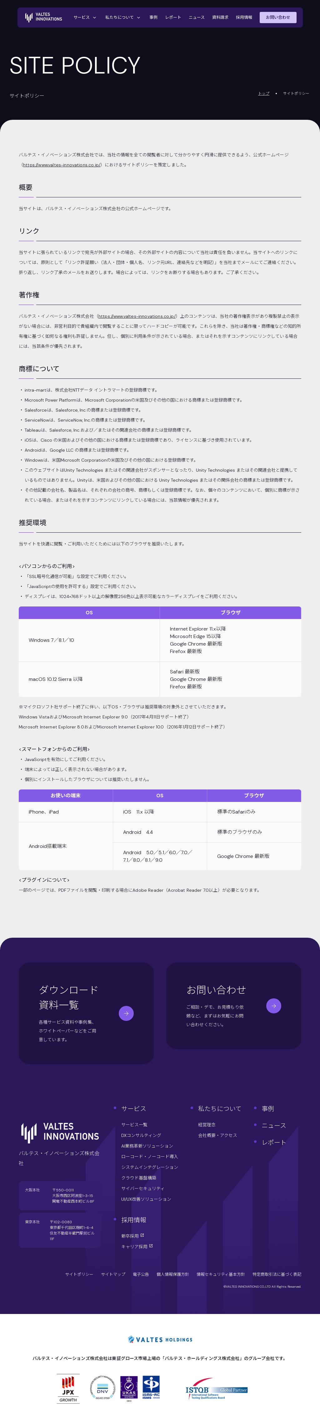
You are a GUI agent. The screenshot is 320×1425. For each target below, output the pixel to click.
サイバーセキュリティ (143, 1188)
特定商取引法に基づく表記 (276, 1274)
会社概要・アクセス (217, 1135)
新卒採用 (132, 1236)
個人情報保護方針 (173, 1274)
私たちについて (123, 17)
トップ (263, 93)
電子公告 (141, 1274)
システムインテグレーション (149, 1167)
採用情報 (244, 17)
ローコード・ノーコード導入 (149, 1156)
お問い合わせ (278, 17)
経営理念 (207, 1125)
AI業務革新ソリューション (147, 1146)
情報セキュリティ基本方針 (221, 1274)
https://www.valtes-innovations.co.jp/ (61, 165)
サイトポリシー (79, 1274)
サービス (85, 17)
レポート (173, 17)
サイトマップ (113, 1274)
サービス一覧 (134, 1125)
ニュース (197, 17)
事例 (153, 17)
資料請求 (220, 17)
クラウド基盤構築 (138, 1178)
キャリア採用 (137, 1247)
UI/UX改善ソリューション (146, 1199)
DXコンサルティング (141, 1135)
